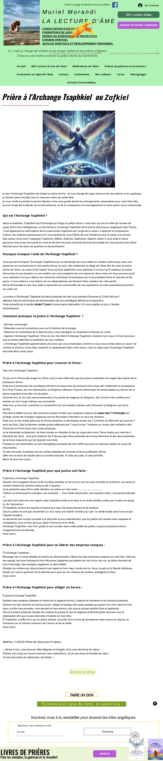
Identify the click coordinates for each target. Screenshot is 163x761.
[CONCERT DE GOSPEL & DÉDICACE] (139, 25)
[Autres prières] (82, 672)
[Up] (135, 735)
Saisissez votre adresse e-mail (34, 725)
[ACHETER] (104, 753)
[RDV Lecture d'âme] (139, 14)
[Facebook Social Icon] (115, 5)
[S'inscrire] (107, 731)
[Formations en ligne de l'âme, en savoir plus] (81, 704)
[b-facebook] (155, 703)
